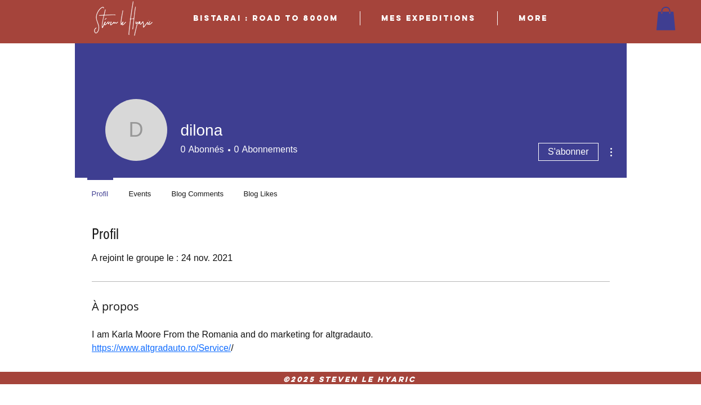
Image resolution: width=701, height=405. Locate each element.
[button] (666, 18)
